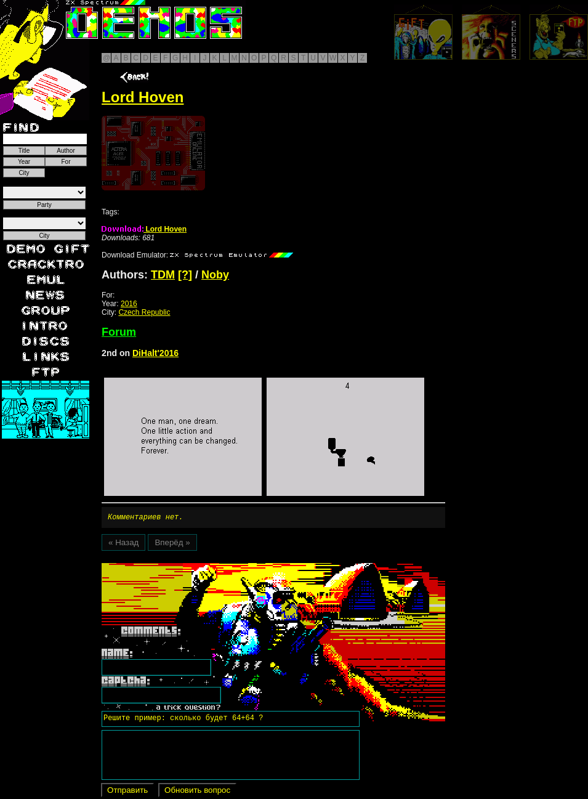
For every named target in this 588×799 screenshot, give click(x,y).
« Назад (123, 544)
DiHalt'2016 (155, 353)
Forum (119, 332)
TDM (163, 275)
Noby (215, 275)
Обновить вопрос (197, 792)
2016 (129, 303)
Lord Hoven (144, 229)
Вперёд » (172, 544)
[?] (185, 275)
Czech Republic (144, 312)
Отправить (127, 792)
